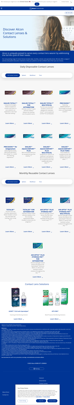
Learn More (9, 123)
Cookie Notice (39, 396)
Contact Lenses (43, 383)
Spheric (24, 75)
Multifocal (32, 75)
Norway (37, 369)
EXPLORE (69, 13)
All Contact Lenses (13, 75)
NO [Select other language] (1, 8)
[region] (37, 394)
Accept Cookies (52, 400)
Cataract (41, 378)
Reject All (41, 400)
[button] (66, 1)
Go (37, 4)
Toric (40, 75)
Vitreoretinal (42, 380)
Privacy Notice (47, 396)
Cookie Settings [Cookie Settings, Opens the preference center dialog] (22, 400)
